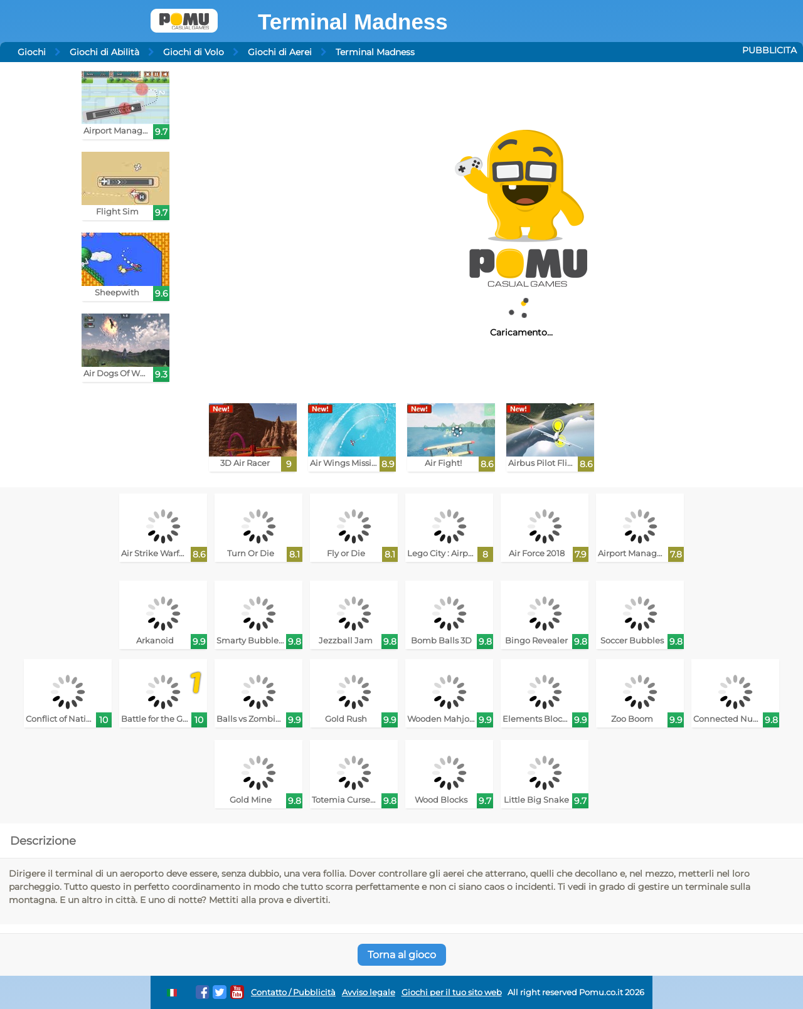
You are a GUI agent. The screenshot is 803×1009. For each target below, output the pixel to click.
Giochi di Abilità (104, 52)
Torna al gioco (402, 955)
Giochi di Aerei (280, 52)
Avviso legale (368, 992)
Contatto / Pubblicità (293, 992)
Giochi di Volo (193, 52)
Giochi (32, 52)
